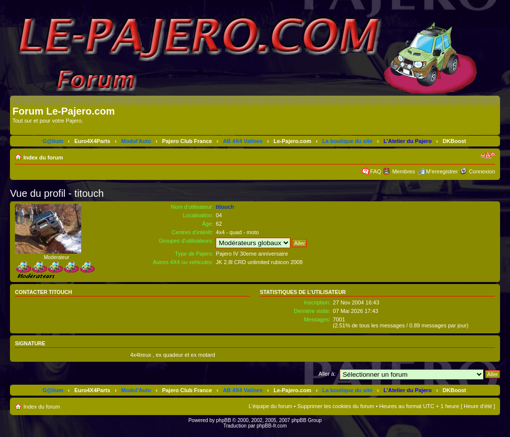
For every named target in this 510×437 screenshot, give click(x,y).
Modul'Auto (136, 141)
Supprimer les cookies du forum (336, 406)
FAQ (375, 171)
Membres (403, 171)
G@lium (52, 141)
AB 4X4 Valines (243, 141)
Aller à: (327, 374)
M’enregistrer (442, 171)
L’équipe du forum (270, 406)
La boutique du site (347, 141)
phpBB (223, 420)
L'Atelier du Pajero (407, 141)
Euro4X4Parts (92, 141)
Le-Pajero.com (292, 141)
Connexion (482, 171)
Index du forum (43, 157)
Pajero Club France (187, 141)
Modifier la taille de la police (488, 155)
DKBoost (454, 141)
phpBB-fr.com (271, 426)
